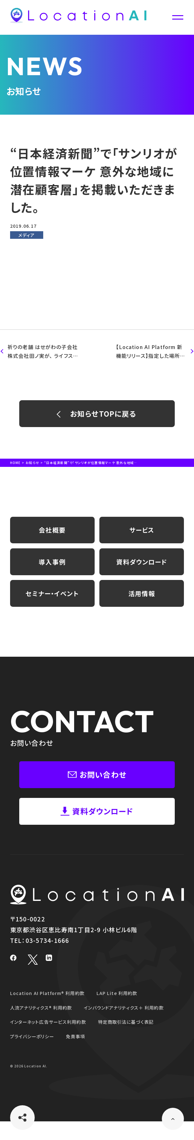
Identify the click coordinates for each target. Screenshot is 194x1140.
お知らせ (32, 465)
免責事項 (83, 1055)
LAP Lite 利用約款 (128, 1012)
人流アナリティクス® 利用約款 (45, 1026)
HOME (15, 465)
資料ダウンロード (142, 569)
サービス (142, 534)
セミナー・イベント (52, 604)
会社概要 (52, 534)
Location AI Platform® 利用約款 (52, 1012)
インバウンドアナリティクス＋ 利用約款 (138, 1026)
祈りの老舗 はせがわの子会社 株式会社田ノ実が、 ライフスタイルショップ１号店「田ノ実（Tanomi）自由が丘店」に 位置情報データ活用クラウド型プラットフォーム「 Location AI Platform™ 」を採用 (42, 352)
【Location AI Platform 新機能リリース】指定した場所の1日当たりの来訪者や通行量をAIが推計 (151, 352)
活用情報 (141, 604)
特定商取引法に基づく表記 (140, 1040)
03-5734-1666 (47, 959)
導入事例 (52, 569)
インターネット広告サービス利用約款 (53, 1040)
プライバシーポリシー (35, 1055)
